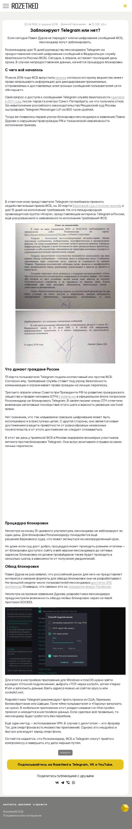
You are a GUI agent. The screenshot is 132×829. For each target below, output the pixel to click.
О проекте (40, 804)
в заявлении (67, 396)
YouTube (105, 764)
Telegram (80, 764)
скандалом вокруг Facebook (89, 586)
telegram (65, 752)
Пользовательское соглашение (22, 815)
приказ (60, 77)
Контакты (9, 804)
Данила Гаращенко (73, 24)
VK (92, 764)
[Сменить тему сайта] (125, 6)
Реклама (24, 804)
